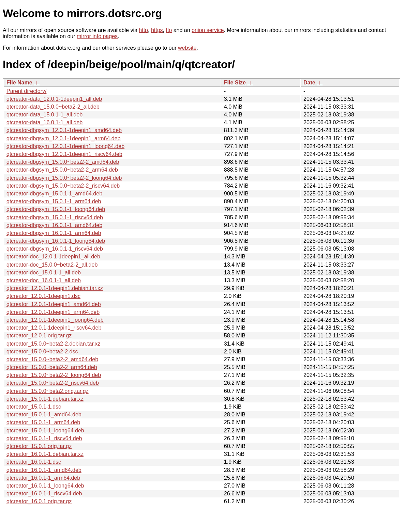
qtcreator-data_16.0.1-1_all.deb (44, 122)
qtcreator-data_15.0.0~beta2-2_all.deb (53, 107)
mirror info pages (97, 36)
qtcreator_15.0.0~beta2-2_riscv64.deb (52, 383)
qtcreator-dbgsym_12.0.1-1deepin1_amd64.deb (64, 130)
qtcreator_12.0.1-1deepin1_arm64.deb (53, 312)
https (157, 30)
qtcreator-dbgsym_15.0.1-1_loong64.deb (55, 209)
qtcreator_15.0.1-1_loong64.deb (45, 430)
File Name (19, 82)
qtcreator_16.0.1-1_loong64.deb (45, 486)
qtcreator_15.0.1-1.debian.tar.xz (45, 399)
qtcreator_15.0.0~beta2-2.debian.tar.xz (53, 344)
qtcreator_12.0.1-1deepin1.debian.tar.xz (54, 288)
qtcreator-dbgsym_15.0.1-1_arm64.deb (53, 201)
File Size (235, 82)
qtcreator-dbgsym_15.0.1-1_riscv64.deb (54, 217)
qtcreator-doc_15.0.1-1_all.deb (43, 272)
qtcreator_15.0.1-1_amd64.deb (43, 414)
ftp (169, 30)
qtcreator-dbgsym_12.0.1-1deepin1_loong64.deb (65, 146)
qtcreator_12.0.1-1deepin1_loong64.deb (55, 320)
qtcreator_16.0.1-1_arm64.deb (43, 478)
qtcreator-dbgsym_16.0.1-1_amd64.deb (54, 225)
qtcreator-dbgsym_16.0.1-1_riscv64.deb (54, 249)
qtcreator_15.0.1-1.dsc (33, 407)
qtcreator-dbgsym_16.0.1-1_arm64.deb (53, 233)
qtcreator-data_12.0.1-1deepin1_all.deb (54, 99)
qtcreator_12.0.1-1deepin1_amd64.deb (53, 304)
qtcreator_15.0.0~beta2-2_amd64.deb (52, 359)
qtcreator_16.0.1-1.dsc (33, 462)
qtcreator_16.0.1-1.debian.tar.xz (45, 454)
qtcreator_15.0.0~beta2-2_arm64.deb (51, 367)
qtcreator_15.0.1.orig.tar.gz (39, 446)
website (187, 48)
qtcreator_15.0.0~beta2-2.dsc (42, 351)
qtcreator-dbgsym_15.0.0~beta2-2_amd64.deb (62, 162)
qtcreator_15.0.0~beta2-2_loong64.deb (53, 375)
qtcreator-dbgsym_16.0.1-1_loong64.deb (55, 241)
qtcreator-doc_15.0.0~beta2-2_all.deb (52, 265)
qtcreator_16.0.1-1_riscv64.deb (44, 493)
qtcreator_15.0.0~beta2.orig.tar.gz (47, 391)
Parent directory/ (26, 91)
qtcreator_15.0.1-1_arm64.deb (43, 422)
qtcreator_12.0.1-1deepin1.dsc (43, 296)
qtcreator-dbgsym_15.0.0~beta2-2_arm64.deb (62, 170)
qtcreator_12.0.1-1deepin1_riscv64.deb (53, 328)
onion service (208, 30)
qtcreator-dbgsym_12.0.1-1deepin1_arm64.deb (63, 138)
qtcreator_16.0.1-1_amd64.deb (43, 470)
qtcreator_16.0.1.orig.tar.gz (39, 501)
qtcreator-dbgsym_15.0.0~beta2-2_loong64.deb (64, 178)
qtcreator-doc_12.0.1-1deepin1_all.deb (53, 256)
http (143, 30)
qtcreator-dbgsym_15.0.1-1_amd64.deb (54, 193)
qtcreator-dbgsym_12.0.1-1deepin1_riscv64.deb (64, 154)
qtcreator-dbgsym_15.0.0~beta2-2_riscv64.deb (63, 186)
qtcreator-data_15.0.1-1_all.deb (44, 114)
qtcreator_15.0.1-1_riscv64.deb (44, 438)
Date (309, 82)
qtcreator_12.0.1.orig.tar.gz (39, 335)
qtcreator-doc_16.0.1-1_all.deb (43, 280)
